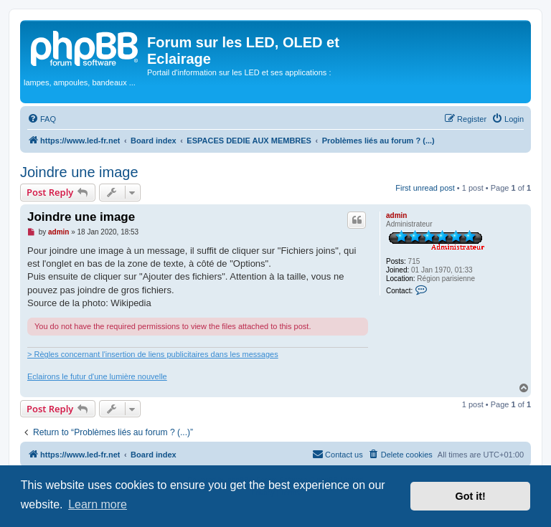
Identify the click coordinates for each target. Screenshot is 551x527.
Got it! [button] (471, 496)
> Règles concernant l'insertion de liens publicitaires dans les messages (152, 354)
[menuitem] (41, 119)
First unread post (425, 188)
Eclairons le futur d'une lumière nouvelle (97, 376)
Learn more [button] (97, 504)
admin (396, 215)
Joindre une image (79, 172)
